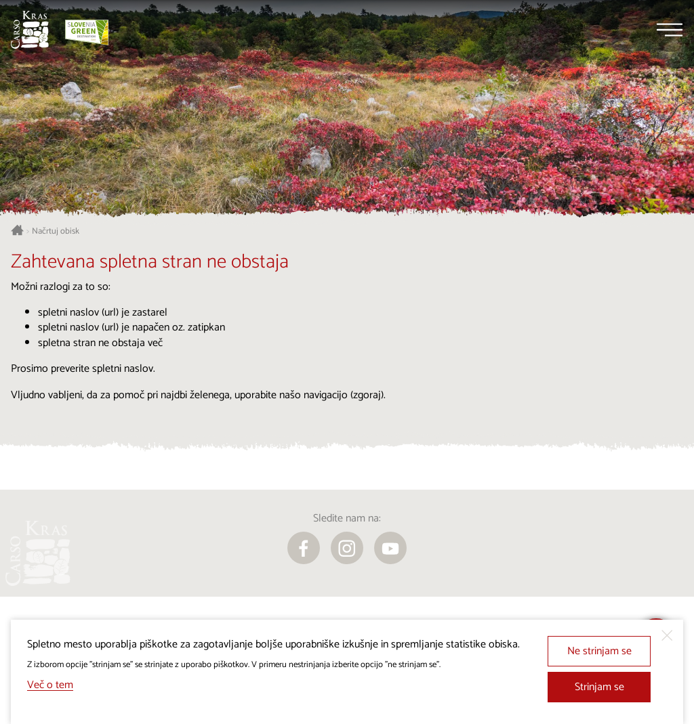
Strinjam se (599, 687)
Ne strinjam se (599, 651)
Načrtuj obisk (55, 231)
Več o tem (50, 685)
